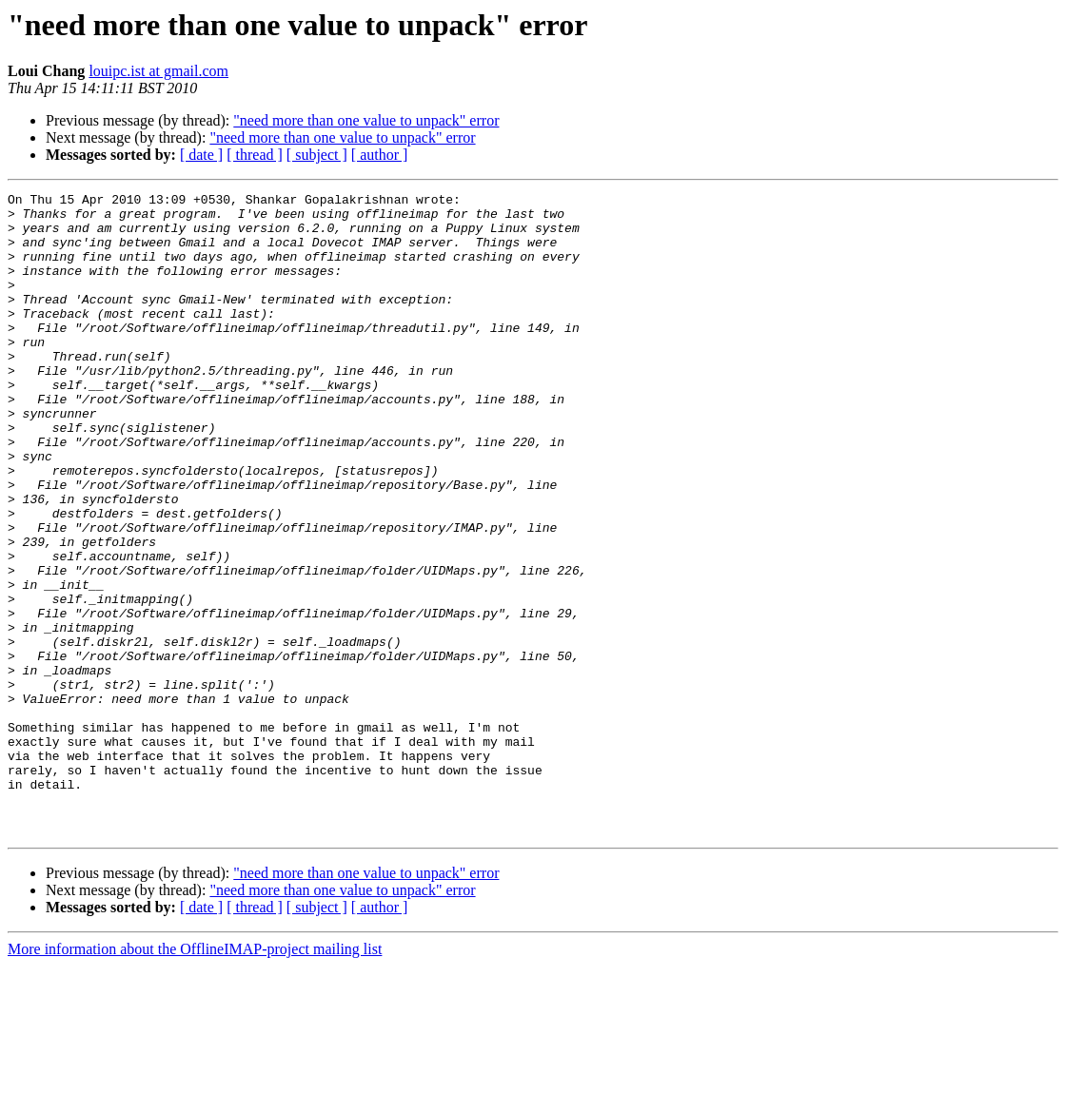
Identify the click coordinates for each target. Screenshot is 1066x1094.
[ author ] (379, 155)
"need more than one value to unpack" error (366, 120)
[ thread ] (255, 155)
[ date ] (201, 155)
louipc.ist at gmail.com (158, 71)
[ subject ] (316, 155)
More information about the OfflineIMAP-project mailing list (195, 1077)
